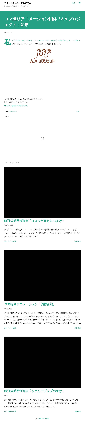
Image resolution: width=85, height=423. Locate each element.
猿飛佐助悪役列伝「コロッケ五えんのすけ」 (34, 221)
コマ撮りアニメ (12, 111)
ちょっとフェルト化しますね (17, 3)
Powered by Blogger (42, 418)
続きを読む (78, 241)
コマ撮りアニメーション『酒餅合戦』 (30, 304)
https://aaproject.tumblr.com (15, 106)
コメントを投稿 (12, 241)
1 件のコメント (12, 411)
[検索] (73, 3)
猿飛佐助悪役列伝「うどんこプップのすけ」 (34, 391)
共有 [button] (77, 111)
